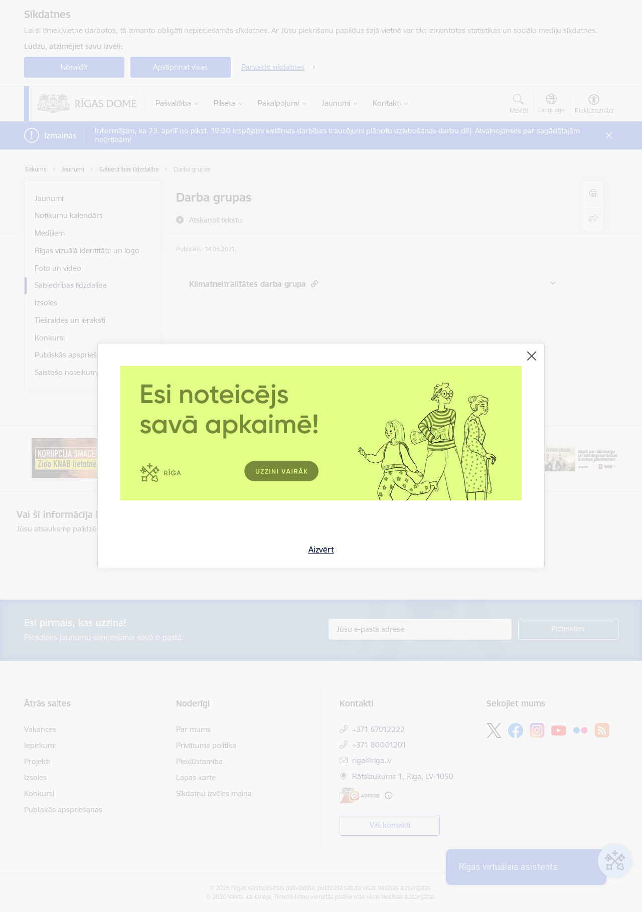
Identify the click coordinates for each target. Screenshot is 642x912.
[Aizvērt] (531, 355)
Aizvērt (321, 549)
